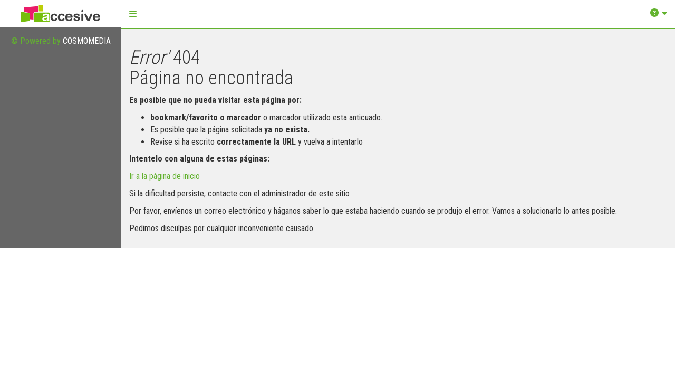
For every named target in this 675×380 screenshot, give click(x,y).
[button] (132, 14)
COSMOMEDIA (87, 41)
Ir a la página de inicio (164, 176)
